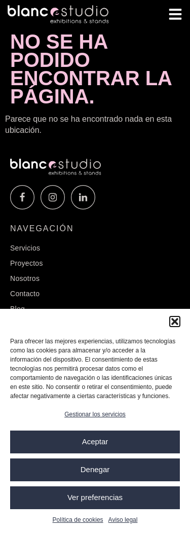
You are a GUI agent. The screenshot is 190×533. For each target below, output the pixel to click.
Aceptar (95, 441)
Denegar (95, 469)
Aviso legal (123, 519)
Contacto (25, 294)
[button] (175, 321)
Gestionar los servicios (95, 414)
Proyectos (26, 263)
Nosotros (25, 278)
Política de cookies (78, 519)
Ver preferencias (95, 497)
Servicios (25, 248)
